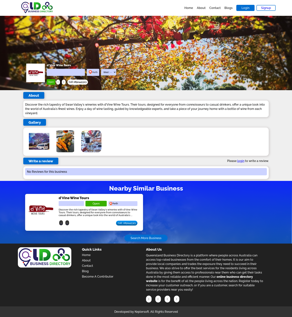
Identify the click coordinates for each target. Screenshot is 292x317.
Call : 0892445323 (127, 223)
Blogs (228, 8)
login (240, 161)
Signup (266, 8)
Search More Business (146, 238)
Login (245, 8)
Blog (85, 271)
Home (188, 8)
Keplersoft (142, 311)
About (201, 8)
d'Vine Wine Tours (74, 198)
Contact (215, 8)
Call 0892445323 (78, 82)
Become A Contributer (97, 276)
